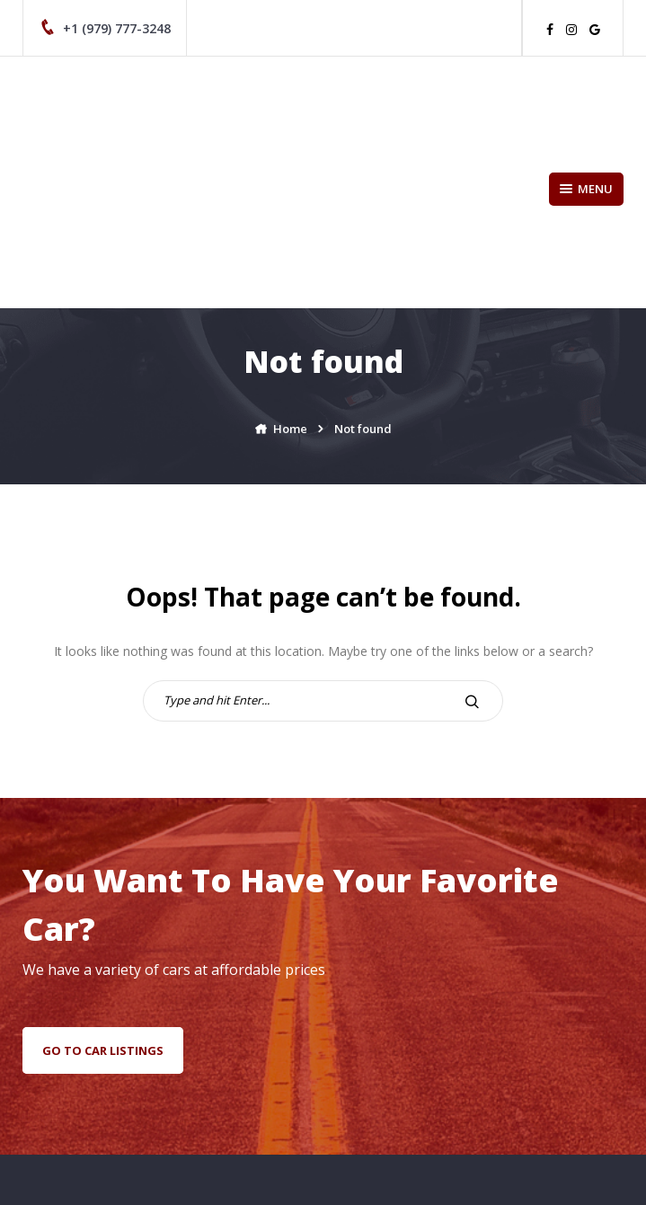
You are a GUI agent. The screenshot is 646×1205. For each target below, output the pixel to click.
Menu (586, 189)
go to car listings (103, 1050)
